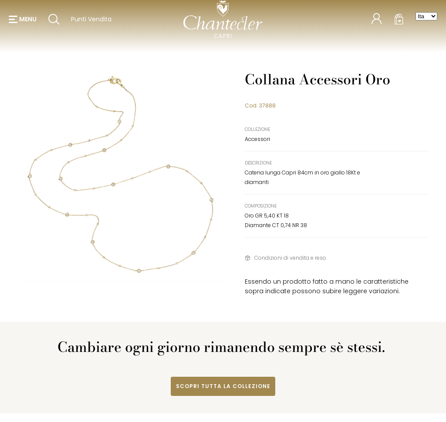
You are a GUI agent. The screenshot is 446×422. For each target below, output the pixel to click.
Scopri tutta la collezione (223, 386)
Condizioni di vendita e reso (290, 257)
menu (28, 21)
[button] (23, 21)
